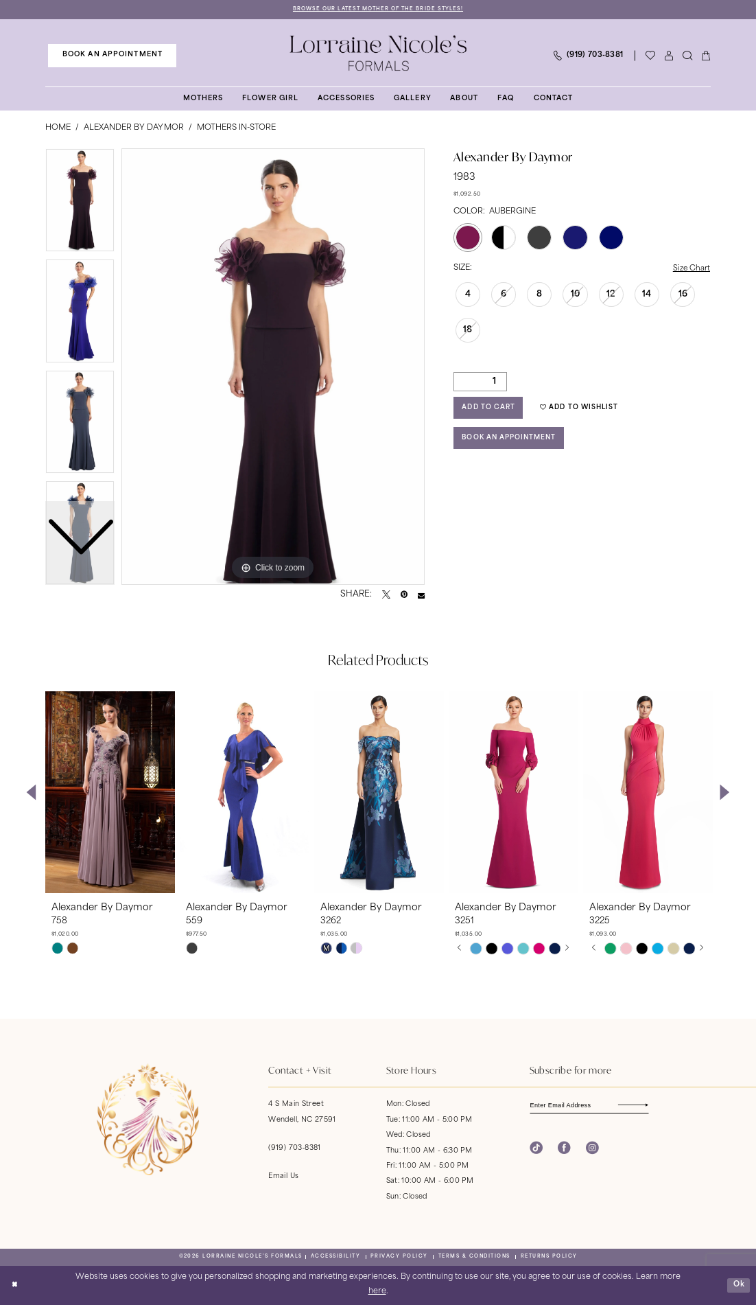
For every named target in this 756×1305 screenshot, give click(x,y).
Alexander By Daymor (133, 128)
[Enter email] (594, 1106)
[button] (668, 56)
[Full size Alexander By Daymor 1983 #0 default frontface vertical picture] (273, 367)
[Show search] (687, 56)
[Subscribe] (650, 1106)
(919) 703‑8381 (294, 1149)
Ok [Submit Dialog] (738, 1285)
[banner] (378, 53)
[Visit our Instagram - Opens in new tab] (592, 1149)
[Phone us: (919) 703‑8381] (587, 56)
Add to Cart (490, 410)
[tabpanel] (273, 367)
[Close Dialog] (15, 1286)
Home (58, 128)
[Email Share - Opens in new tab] (421, 595)
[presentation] (110, 793)
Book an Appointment (512, 442)
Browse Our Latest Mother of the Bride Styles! (378, 9)
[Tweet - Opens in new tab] (386, 595)
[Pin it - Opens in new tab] (404, 595)
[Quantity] (480, 383)
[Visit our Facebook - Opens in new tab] (564, 1149)
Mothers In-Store (236, 128)
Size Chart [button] (691, 269)
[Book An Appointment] (112, 55)
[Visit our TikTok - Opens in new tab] (536, 1149)
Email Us (283, 1177)
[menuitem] (112, 55)
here (377, 1292)
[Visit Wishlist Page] (650, 56)
